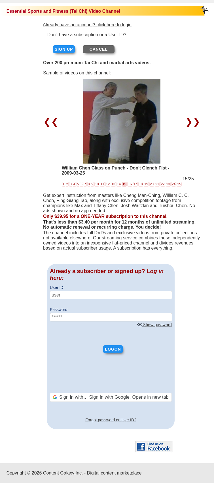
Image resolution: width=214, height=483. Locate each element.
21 (157, 184)
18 (141, 184)
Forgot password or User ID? (110, 420)
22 (162, 184)
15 (124, 184)
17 (135, 184)
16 (130, 184)
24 (173, 184)
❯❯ (191, 122)
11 (102, 184)
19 (146, 184)
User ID (56, 287)
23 (168, 184)
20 (152, 184)
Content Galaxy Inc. (63, 473)
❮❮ (52, 122)
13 (113, 184)
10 (97, 184)
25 (179, 184)
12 (108, 184)
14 (119, 184)
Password (58, 309)
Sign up (64, 49)
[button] (111, 397)
